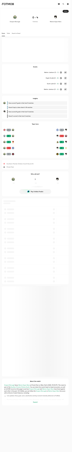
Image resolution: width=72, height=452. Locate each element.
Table (8, 33)
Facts (3, 33)
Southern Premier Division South (20, 387)
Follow (65, 11)
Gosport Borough (9, 385)
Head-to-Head (16, 33)
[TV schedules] (59, 4)
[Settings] (68, 4)
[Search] (63, 4)
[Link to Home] (8, 4)
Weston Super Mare (24, 385)
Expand (35, 402)
